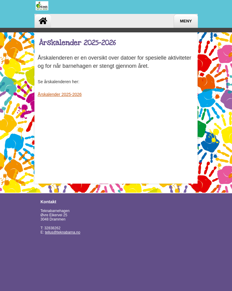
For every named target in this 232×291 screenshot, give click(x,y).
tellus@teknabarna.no (62, 232)
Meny (186, 21)
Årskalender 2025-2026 (60, 94)
